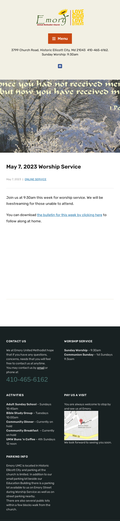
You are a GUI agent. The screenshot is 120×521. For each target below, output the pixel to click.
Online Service (35, 179)
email (40, 367)
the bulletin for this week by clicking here (71, 215)
